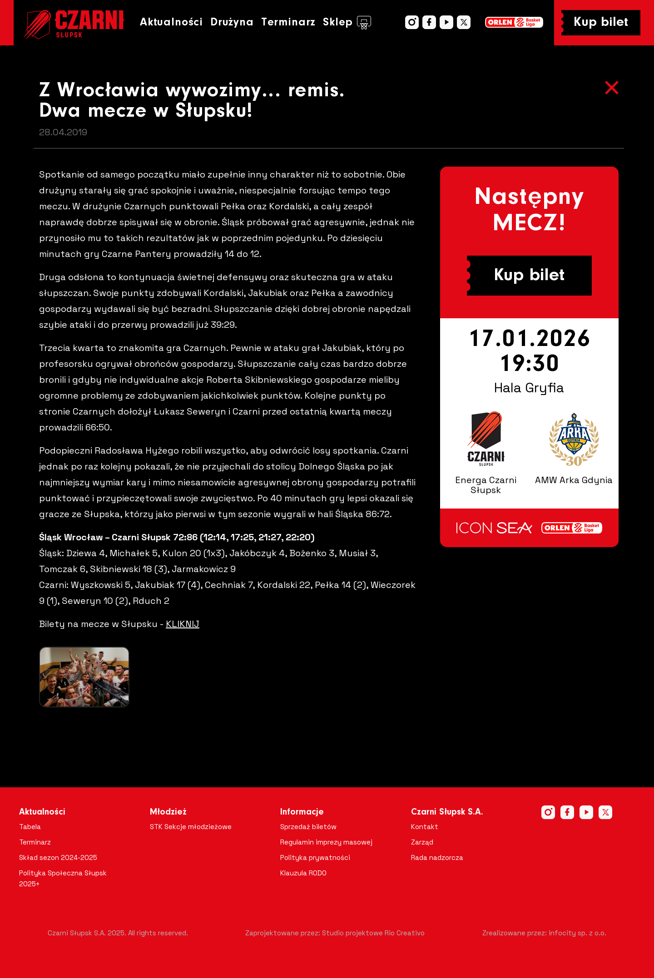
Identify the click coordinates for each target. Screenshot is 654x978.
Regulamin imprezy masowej (326, 842)
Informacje (302, 812)
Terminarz (288, 22)
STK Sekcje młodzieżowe (191, 826)
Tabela (30, 826)
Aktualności (171, 22)
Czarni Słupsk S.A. (447, 812)
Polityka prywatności (315, 857)
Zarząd (422, 842)
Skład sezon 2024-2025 (58, 857)
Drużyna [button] (232, 22)
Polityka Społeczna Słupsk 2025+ (63, 878)
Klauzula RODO (303, 873)
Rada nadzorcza (437, 857)
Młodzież (168, 812)
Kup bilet (601, 23)
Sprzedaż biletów (308, 826)
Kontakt (424, 826)
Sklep (347, 23)
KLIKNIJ (182, 624)
